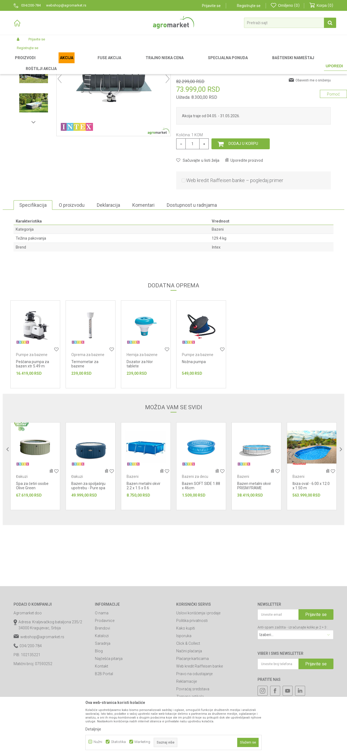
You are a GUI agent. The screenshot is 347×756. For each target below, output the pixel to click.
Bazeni (102, 63)
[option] (33, 101)
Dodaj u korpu (243, 200)
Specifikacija (33, 262)
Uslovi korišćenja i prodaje (198, 670)
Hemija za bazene (142, 411)
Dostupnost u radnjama (192, 262)
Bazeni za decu (195, 533)
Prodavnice (104, 677)
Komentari (143, 262)
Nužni (98, 742)
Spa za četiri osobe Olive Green (32, 542)
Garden (58, 63)
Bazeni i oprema (80, 63)
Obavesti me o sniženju (313, 137)
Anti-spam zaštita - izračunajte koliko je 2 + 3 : (293, 684)
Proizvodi (42, 63)
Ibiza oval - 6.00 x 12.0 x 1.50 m (311, 542)
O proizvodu (72, 262)
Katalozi (102, 692)
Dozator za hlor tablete (140, 420)
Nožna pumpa (194, 418)
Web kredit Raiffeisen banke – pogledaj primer (234, 237)
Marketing (142, 742)
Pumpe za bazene (31, 411)
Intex (216, 303)
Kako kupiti (185, 685)
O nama (101, 670)
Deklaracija (108, 262)
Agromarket (22, 63)
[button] (290, 23)
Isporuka (183, 692)
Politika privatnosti (192, 677)
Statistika (118, 742)
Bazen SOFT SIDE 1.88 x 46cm (201, 542)
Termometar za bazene (84, 420)
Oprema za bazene (87, 411)
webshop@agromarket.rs (42, 693)
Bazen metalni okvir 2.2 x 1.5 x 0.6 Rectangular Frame (143, 544)
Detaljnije (93, 729)
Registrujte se (249, 6)
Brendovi (102, 685)
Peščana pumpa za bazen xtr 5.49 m (32, 420)
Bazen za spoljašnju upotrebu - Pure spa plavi (88, 544)
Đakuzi (22, 533)
